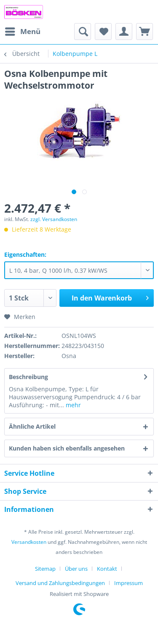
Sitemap (45, 568)
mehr (72, 405)
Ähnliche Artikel (32, 426)
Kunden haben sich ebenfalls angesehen (67, 448)
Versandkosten (28, 542)
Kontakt (107, 568)
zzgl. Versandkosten (53, 219)
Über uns (76, 568)
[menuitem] (22, 31)
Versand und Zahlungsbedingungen (60, 583)
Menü (22, 30)
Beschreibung (28, 377)
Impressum (128, 583)
